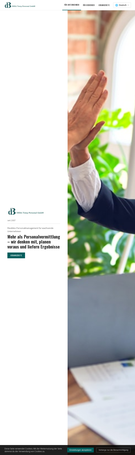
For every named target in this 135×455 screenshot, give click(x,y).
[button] (20, 5)
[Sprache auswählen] (122, 5)
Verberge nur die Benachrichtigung (113, 450)
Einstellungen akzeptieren (80, 450)
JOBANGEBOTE (16, 255)
